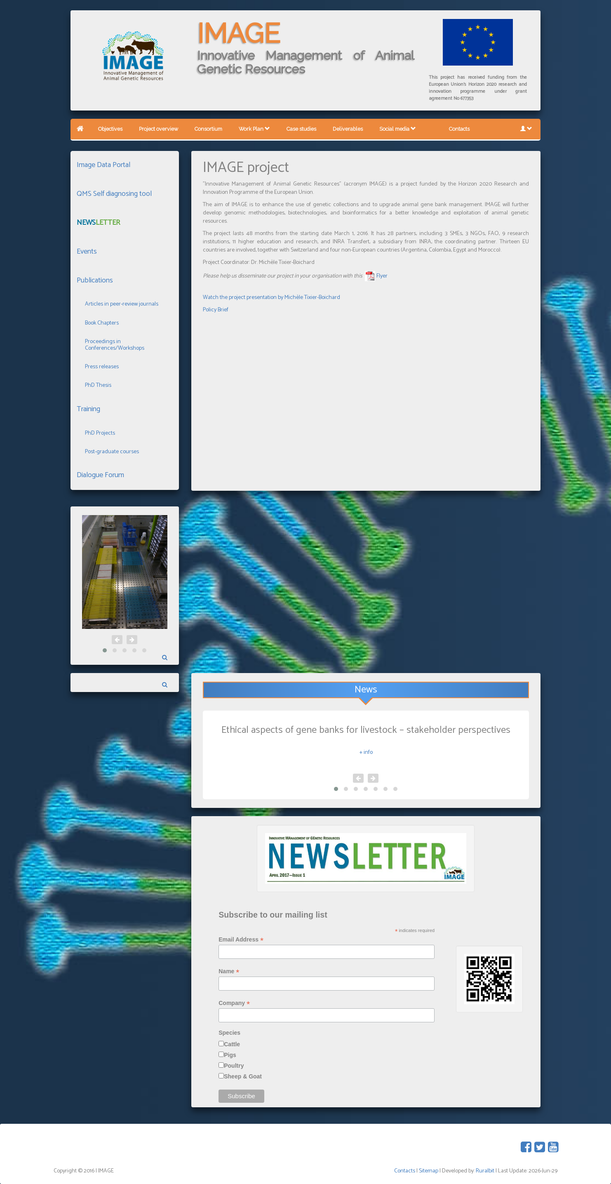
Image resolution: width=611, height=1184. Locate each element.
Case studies (301, 129)
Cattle (232, 1044)
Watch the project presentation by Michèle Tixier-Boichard (271, 297)
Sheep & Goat (243, 1076)
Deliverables (348, 129)
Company (234, 1003)
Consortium (208, 129)
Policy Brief (215, 310)
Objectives (110, 129)
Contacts (459, 129)
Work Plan (254, 129)
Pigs (230, 1055)
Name (229, 971)
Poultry (234, 1065)
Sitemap (428, 1171)
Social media (397, 129)
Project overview (158, 129)
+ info (366, 752)
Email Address (241, 940)
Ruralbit (485, 1171)
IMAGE (238, 33)
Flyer (382, 276)
